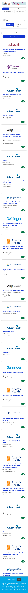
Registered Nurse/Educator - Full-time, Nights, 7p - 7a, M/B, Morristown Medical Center (13, 248)
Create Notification (20, 33)
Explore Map (21, 9)
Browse (12, 9)
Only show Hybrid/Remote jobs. (12, 26)
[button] (18, 24)
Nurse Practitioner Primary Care (11, 311)
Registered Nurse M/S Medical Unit (12, 94)
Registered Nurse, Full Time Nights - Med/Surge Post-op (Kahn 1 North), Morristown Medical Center (12, 465)
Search (5, 9)
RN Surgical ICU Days (8, 331)
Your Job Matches (8, 11)
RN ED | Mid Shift (7, 352)
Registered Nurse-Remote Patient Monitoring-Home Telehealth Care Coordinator (12, 136)
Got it (19, 579)
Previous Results (14, 36)
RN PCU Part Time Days (9, 511)
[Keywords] (14, 15)
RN (3, 531)
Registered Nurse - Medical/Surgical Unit (13, 290)
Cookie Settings (11, 579)
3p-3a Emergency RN (8, 115)
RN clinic (5, 160)
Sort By (4, 33)
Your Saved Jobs (20, 11)
